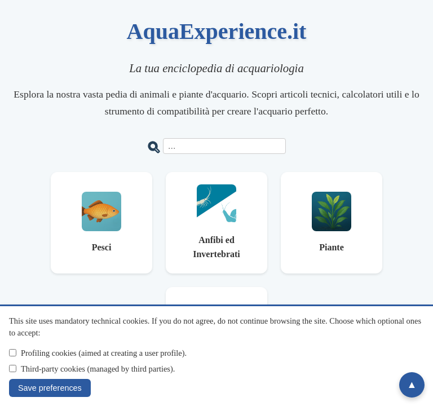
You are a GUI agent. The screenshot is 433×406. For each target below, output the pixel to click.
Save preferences (50, 387)
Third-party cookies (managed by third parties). (98, 368)
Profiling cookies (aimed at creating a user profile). (104, 353)
